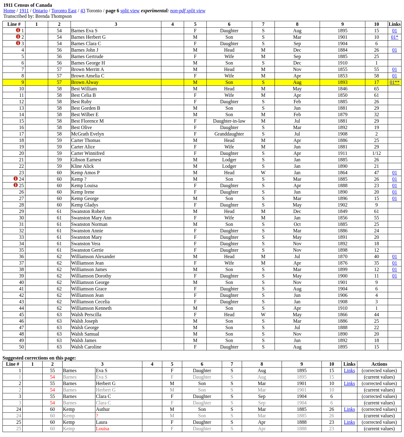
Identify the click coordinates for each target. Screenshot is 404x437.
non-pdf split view (188, 10)
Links (349, 370)
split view (130, 10)
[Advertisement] (365, 11)
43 (82, 10)
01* (394, 37)
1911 (24, 10)
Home (9, 10)
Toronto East (63, 10)
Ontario (40, 10)
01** (394, 82)
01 (394, 30)
